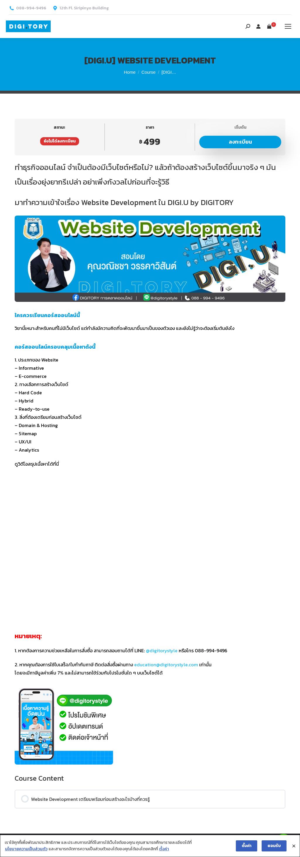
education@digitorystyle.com (166, 664)
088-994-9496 (31, 8)
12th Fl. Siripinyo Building (84, 8)
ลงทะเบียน (240, 142)
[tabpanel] (150, 462)
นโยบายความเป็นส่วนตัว (26, 849)
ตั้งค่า (164, 849)
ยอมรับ (274, 846)
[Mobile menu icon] (288, 26)
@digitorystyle (162, 650)
